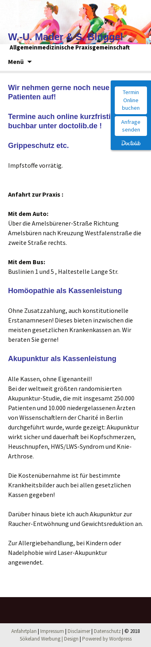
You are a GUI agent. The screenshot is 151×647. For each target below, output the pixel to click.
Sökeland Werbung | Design (49, 638)
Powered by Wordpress (107, 638)
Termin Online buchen (131, 99)
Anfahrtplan (24, 631)
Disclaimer (79, 631)
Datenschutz (107, 631)
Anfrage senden (131, 126)
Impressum (52, 631)
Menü (16, 62)
